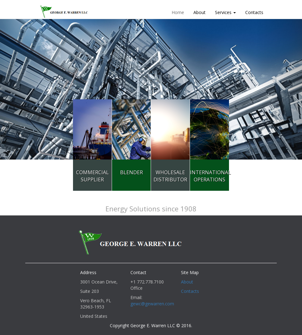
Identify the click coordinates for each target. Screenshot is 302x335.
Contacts (254, 12)
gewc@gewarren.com (152, 304)
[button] (22, 89)
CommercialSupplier (92, 176)
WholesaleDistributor (170, 176)
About (199, 12)
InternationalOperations (210, 176)
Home (178, 12)
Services (225, 12)
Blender (131, 172)
